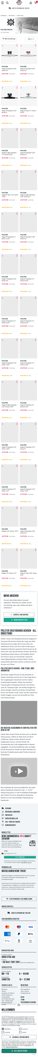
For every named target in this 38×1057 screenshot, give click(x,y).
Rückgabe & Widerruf (11, 812)
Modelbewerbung (25, 993)
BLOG (22, 997)
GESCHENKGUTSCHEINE (28, 1002)
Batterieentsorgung (7, 1002)
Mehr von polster (19, 620)
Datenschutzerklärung (12, 1047)
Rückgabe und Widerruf (8, 993)
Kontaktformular (30, 962)
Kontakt (4, 1004)
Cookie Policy (27, 1045)
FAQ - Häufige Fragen (11, 822)
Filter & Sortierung (8, 39)
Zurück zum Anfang (19, 615)
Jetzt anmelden (20, 857)
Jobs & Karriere (25, 991)
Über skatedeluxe (25, 989)
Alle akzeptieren (19, 1051)
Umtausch (7, 815)
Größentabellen (10, 819)
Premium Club (6, 867)
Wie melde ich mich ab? (26, 862)
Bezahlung (4, 989)
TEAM (22, 1000)
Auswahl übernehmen (19, 1037)
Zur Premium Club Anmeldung (19, 899)
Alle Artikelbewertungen (8, 999)
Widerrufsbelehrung (7, 995)
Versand (6, 809)
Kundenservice (9, 825)
